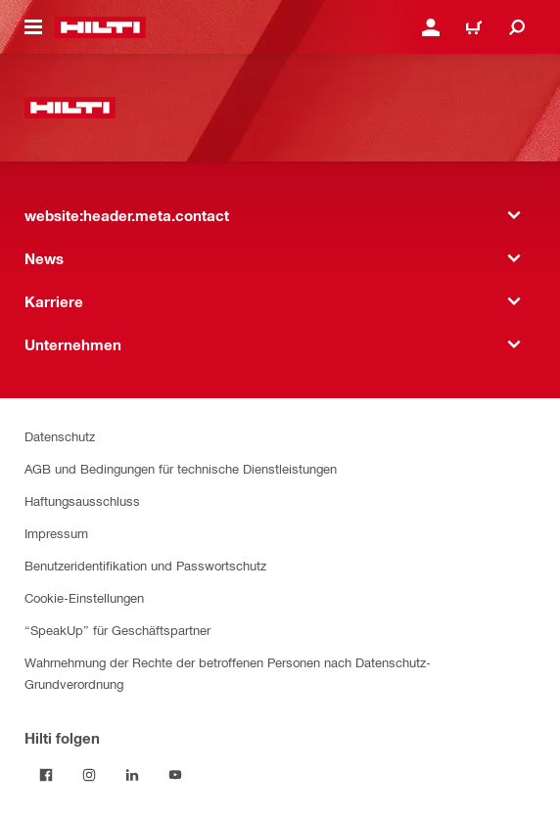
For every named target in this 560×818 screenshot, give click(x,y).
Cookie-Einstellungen (84, 597)
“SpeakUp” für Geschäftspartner (117, 629)
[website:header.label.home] (100, 27)
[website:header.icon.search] (516, 27)
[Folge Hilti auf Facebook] (46, 774)
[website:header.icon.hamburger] (33, 27)
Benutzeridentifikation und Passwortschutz (145, 565)
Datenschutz (59, 436)
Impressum (56, 532)
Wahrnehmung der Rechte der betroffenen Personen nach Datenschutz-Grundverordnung (227, 673)
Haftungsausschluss (82, 500)
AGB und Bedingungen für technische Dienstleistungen (180, 468)
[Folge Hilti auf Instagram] (89, 774)
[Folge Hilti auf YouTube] (175, 774)
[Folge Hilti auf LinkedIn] (132, 774)
